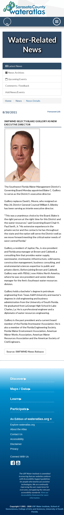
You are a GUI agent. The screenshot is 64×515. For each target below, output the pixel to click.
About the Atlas (18, 429)
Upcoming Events (16, 79)
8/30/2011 (10, 112)
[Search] (7, 21)
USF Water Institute (41, 506)
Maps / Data (19, 389)
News (19, 100)
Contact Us (16, 434)
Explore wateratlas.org (22, 424)
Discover (17, 378)
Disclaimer (16, 444)
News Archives (14, 72)
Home (8, 100)
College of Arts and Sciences (32, 509)
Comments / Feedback (17, 85)
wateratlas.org (38, 419)
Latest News (13, 66)
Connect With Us (19, 456)
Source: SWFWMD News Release (25, 351)
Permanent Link (53, 112)
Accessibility (17, 439)
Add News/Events (15, 92)
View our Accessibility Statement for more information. (34, 495)
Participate (18, 409)
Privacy (14, 448)
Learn (14, 399)
